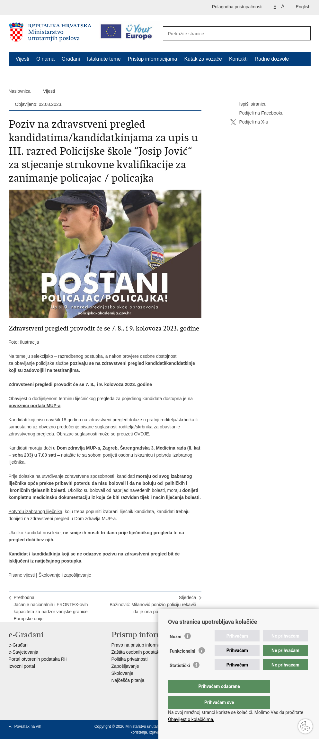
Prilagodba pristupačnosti (237, 6)
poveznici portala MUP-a (35, 405)
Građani (71, 59)
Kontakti (238, 59)
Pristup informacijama (152, 59)
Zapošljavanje (125, 666)
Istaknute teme (104, 59)
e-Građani (19, 645)
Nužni (175, 649)
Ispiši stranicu (248, 104)
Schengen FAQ (33, 73)
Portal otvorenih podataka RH (38, 659)
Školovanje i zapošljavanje (65, 575)
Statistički (180, 678)
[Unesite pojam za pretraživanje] (230, 33)
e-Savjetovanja (24, 652)
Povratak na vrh (27, 726)
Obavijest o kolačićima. (191, 719)
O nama (45, 59)
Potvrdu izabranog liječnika (35, 511)
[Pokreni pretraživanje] (302, 33)
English (303, 6)
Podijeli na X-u (249, 122)
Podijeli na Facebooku (257, 113)
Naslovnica (20, 91)
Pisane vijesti (22, 575)
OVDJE (141, 433)
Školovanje (122, 673)
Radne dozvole (272, 59)
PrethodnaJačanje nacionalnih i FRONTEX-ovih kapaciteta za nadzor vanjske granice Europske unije (51, 608)
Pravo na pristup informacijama (142, 645)
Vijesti (22, 59)
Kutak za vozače (203, 59)
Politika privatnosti (129, 659)
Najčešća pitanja (128, 680)
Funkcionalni (182, 663)
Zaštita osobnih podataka (136, 652)
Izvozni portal (22, 666)
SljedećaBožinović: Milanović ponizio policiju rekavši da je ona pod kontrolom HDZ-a (153, 604)
